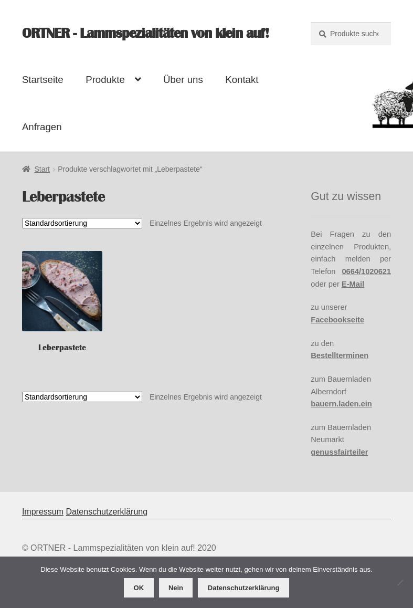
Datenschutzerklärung (106, 511)
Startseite (42, 79)
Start (42, 169)
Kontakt (241, 79)
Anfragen (42, 126)
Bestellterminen (339, 355)
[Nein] (400, 582)
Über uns (183, 79)
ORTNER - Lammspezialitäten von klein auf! (145, 33)
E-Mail (353, 284)
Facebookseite (337, 320)
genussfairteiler (339, 452)
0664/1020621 (366, 271)
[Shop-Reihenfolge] (82, 223)
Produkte (105, 79)
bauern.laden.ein (341, 404)
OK (139, 588)
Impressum (42, 511)
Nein (175, 588)
